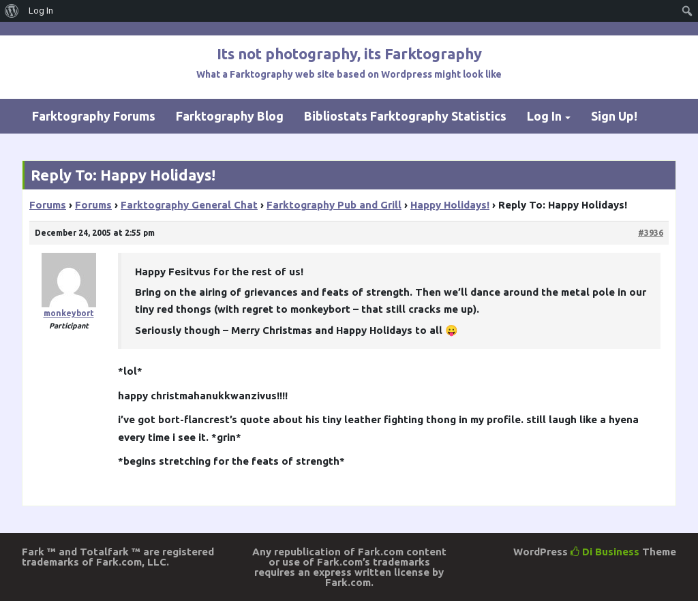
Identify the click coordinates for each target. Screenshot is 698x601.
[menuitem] (12, 11)
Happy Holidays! (449, 205)
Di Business (605, 551)
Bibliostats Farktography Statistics (405, 116)
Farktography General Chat (189, 205)
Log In (544, 116)
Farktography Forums (93, 116)
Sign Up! (614, 116)
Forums (47, 205)
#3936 (650, 232)
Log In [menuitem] (41, 10)
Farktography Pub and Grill (334, 205)
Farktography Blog (230, 116)
